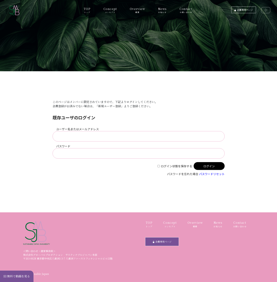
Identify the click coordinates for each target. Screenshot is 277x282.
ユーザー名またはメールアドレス (77, 129)
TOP (87, 10)
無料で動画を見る (17, 276)
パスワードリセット (212, 174)
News (162, 10)
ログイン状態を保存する (176, 166)
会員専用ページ (243, 10)
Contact (186, 10)
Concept (110, 10)
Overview (137, 10)
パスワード (63, 146)
